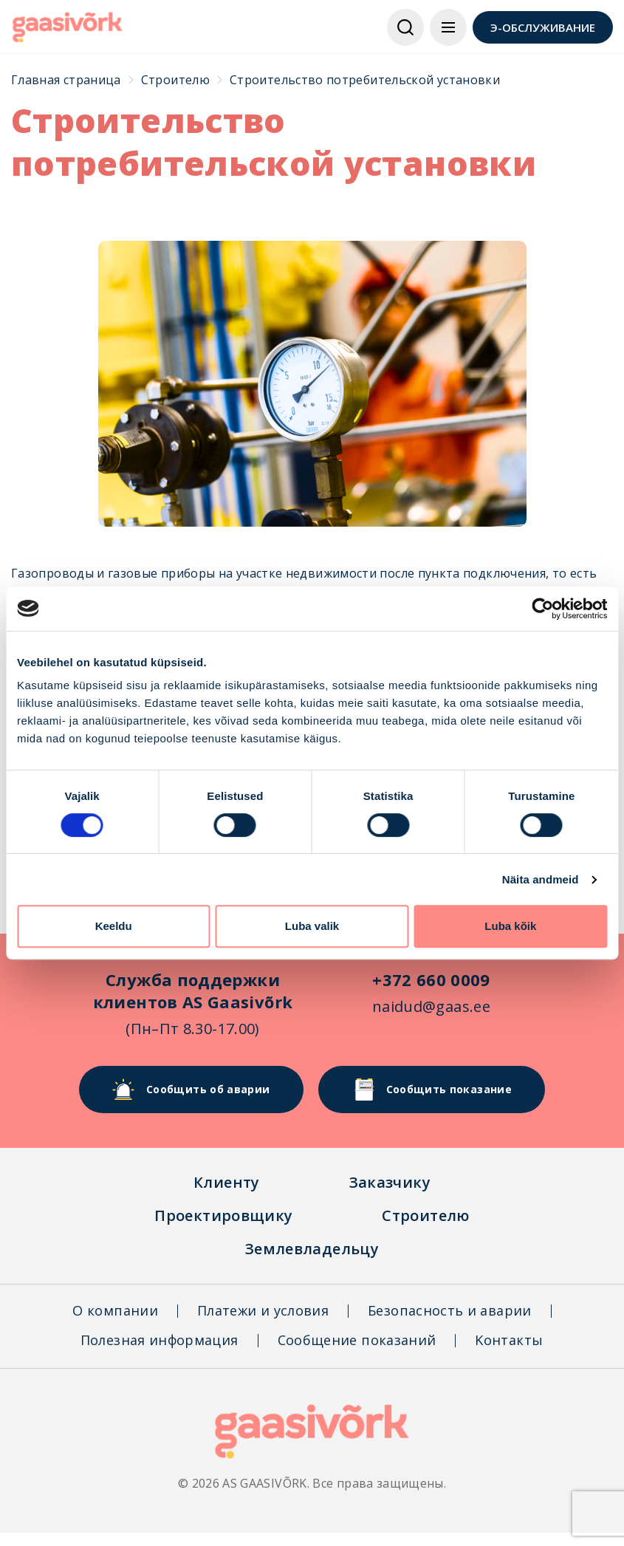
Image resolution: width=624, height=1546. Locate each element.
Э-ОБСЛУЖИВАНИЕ (542, 27)
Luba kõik (510, 926)
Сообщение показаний (357, 1340)
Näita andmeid (540, 879)
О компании (115, 1310)
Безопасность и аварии (450, 1310)
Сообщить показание (432, 1089)
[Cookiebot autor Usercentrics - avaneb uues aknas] (542, 609)
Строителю (175, 79)
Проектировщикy (223, 1215)
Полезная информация (159, 1340)
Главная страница (66, 79)
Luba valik (312, 926)
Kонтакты (509, 1340)
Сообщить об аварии (191, 1089)
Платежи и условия (263, 1310)
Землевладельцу (312, 1249)
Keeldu (113, 926)
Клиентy (226, 1182)
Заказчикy (390, 1182)
